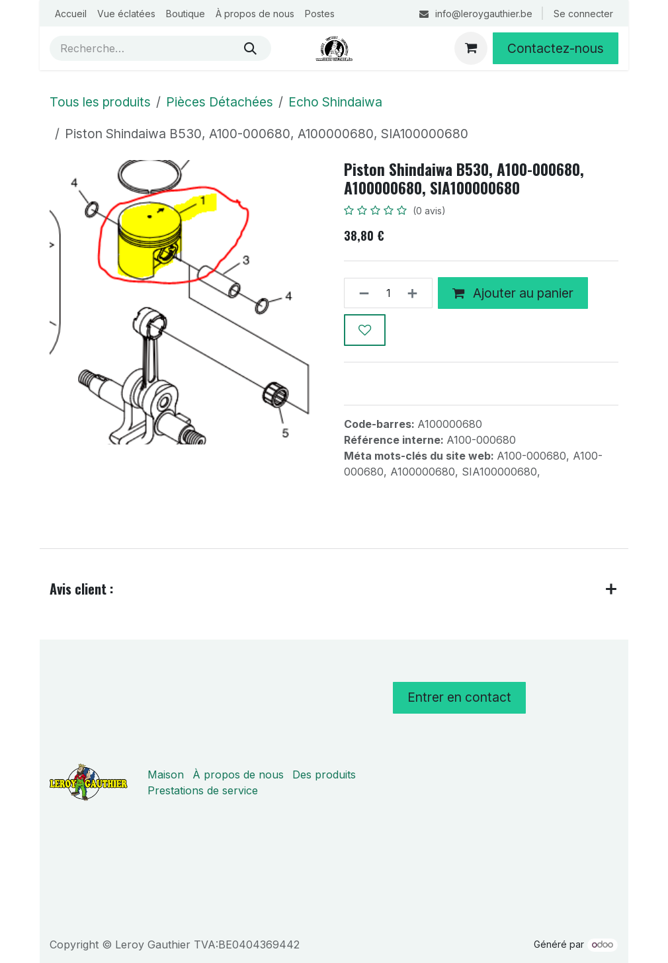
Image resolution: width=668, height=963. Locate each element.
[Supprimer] (360, 293)
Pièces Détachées (219, 102)
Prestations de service (202, 790)
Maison (165, 774)
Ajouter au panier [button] (512, 293)
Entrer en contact (459, 697)
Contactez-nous (555, 48)
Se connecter (583, 13)
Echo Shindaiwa (335, 102)
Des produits (324, 774)
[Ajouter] (416, 293)
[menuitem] (71, 13)
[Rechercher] (250, 48)
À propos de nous (238, 774)
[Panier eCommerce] (470, 48)
